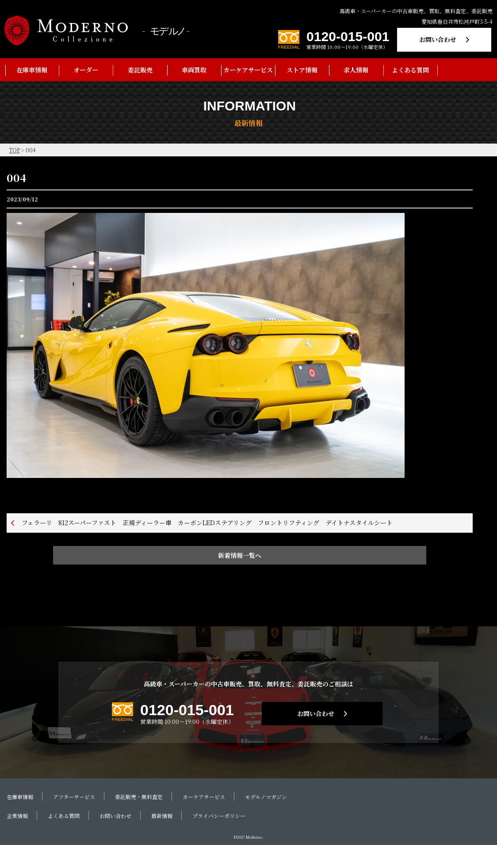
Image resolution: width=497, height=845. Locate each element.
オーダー (85, 69)
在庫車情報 (31, 69)
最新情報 (161, 815)
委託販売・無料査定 (139, 796)
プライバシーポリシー (218, 815)
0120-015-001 (347, 36)
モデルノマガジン (266, 796)
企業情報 (17, 815)
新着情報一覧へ (239, 555)
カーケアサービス (248, 69)
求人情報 (356, 69)
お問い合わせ (437, 39)
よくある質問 (410, 69)
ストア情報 (302, 69)
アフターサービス (74, 796)
